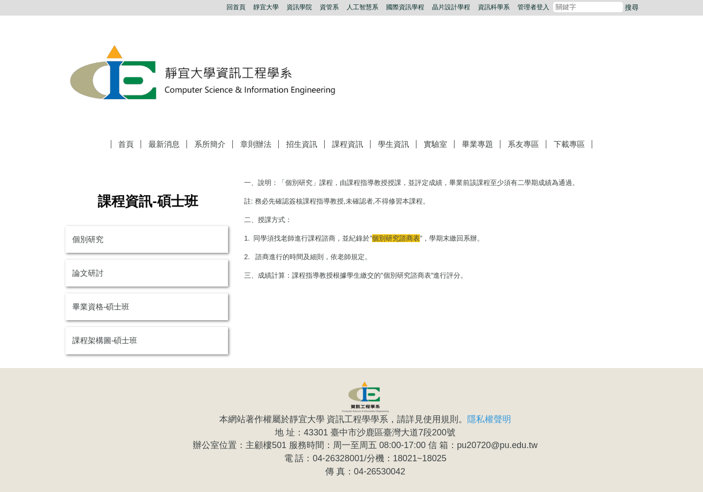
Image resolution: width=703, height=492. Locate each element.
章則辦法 (255, 144)
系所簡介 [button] (210, 144)
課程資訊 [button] (347, 144)
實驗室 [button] (435, 144)
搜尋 (632, 7)
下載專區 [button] (569, 144)
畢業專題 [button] (477, 144)
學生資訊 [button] (393, 144)
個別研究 (87, 239)
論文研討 (87, 273)
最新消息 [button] (164, 144)
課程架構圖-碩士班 (104, 340)
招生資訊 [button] (301, 144)
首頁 (126, 144)
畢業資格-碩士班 (100, 307)
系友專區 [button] (523, 144)
